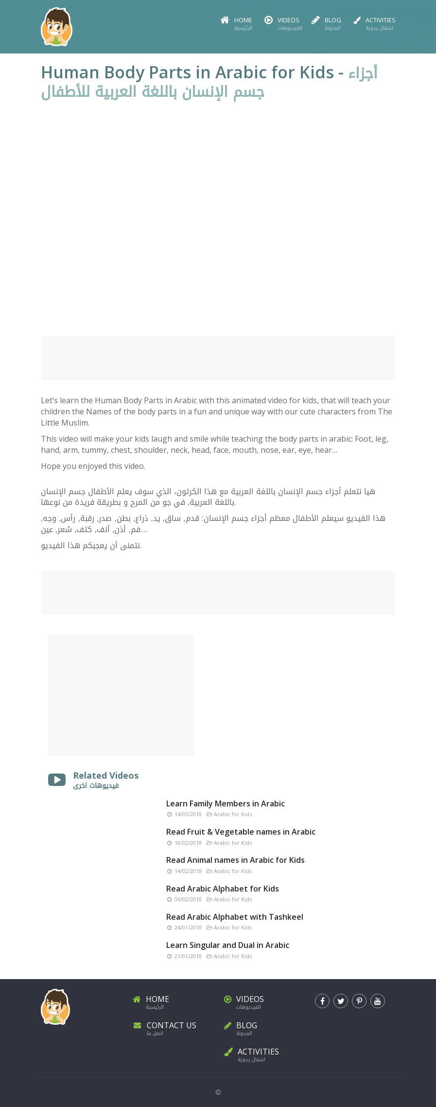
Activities (374, 24)
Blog (326, 24)
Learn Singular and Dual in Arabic (227, 945)
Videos (281, 24)
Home (236, 24)
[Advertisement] (218, 358)
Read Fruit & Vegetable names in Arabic (240, 831)
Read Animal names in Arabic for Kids (235, 860)
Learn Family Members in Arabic (225, 803)
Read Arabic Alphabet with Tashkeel (234, 916)
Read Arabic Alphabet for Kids (222, 888)
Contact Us (172, 1027)
